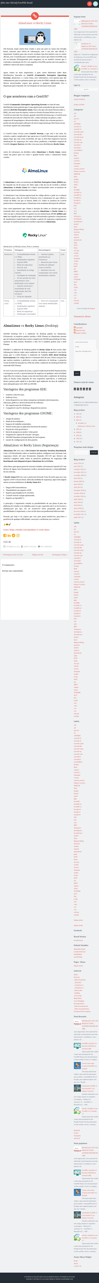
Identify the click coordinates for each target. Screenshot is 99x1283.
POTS (75, 245)
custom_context (79, 169)
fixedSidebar (78, 954)
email (75, 185)
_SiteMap (77, 993)
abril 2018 (77, 505)
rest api (76, 250)
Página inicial (37, 554)
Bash (75, 155)
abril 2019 (77, 487)
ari (75, 121)
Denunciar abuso (82, 316)
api (75, 116)
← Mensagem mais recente (12, 554)
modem (76, 235)
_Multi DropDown (80, 980)
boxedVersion (78, 940)
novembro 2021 (79, 472)
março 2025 (77, 463)
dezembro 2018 (79, 490)
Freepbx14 (77, 198)
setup (76, 264)
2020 (77, 432)
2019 (77, 435)
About (76, 1263)
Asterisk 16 (77, 129)
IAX (75, 208)
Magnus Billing (79, 229)
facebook (77, 1130)
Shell (75, 266)
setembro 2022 (79, 469)
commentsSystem (79, 952)
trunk (76, 287)
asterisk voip (78, 142)
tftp (75, 285)
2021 (77, 429)
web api (76, 300)
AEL (75, 113)
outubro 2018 (78, 493)
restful (76, 253)
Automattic (37, 1279)
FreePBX (77, 190)
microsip (77, 232)
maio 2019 (77, 484)
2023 (77, 417)
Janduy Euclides (29, 546)
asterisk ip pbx (79, 132)
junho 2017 (77, 517)
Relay (76, 248)
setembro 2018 (79, 496)
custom (76, 166)
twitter (76, 1133)
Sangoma (77, 258)
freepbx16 (77, 203)
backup (76, 153)
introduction (78, 221)
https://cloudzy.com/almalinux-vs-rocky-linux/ (26, 529)
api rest (76, 119)
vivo (75, 290)
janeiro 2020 (78, 481)
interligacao (78, 219)
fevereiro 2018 (78, 511)
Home (76, 974)
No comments (46, 546)
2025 (77, 414)
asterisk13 (77, 145)
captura (76, 158)
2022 (77, 420)
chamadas (77, 163)
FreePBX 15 (77, 195)
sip (75, 269)
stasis (76, 277)
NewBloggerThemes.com (64, 1279)
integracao (77, 216)
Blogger (92, 308)
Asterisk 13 (77, 126)
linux (75, 227)
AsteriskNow (78, 150)
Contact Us (77, 1266)
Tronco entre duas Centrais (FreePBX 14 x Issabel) (89, 1066)
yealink (76, 303)
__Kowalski (77, 982)
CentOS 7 (77, 161)
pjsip (75, 243)
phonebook (77, 240)
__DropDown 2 (79, 985)
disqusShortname (79, 949)
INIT (75, 214)
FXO (75, 206)
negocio (76, 237)
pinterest (77, 1138)
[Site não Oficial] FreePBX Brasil (17, 2)
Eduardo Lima (80, 330)
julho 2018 (77, 499)
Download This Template (82, 1011)
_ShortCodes (78, 990)
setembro (81, 423)
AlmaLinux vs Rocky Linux (35, 23)
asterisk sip (77, 140)
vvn (75, 298)
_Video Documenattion (81, 1009)
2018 (77, 438)
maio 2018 (77, 502)
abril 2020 (77, 478)
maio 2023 (77, 466)
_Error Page (78, 996)
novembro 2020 (79, 475)
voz (75, 295)
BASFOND (79, 328)
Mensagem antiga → (60, 554)
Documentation (79, 1003)
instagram (77, 1136)
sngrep (76, 274)
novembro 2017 (79, 514)
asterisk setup (78, 137)
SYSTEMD (77, 279)
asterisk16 (77, 148)
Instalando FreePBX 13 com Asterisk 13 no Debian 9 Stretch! (89, 1088)
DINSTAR (77, 174)
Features (77, 977)
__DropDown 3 (79, 988)
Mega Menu (78, 998)
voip (75, 293)
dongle (76, 179)
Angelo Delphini (79, 99)
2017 (77, 442)
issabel (76, 224)
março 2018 (77, 508)
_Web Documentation (81, 1006)
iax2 (75, 211)
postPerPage (78, 957)
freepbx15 (77, 200)
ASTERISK (77, 124)
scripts (76, 261)
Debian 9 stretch (79, 171)
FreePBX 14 (77, 192)
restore (76, 256)
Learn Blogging (79, 1001)
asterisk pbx (78, 134)
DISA (75, 177)
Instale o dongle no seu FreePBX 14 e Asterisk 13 (90, 1111)
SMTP (76, 271)
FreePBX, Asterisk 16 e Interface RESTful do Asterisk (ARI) (89, 1046)
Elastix (76, 182)
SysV (75, 282)
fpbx (75, 187)
